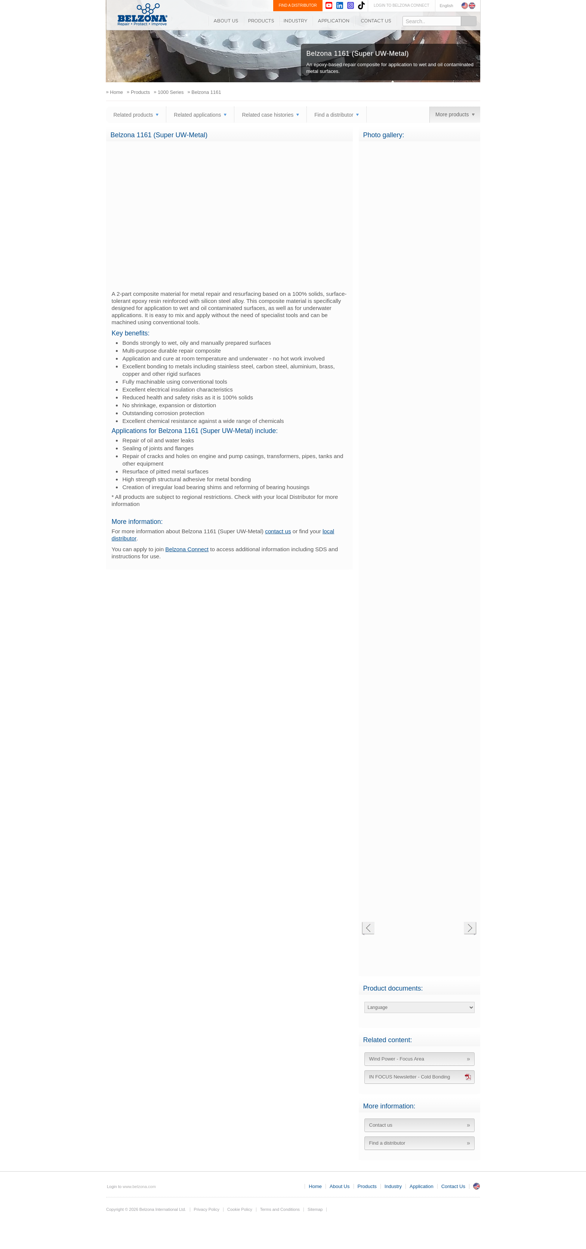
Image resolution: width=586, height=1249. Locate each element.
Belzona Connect (187, 549)
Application (333, 21)
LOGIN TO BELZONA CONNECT (401, 5)
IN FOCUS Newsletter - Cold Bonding (409, 1077)
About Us (226, 21)
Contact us (380, 1125)
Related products (133, 115)
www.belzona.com (142, 14)
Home (315, 1186)
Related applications (197, 115)
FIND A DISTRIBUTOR (298, 5)
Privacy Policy (206, 1209)
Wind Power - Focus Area (396, 1059)
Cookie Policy (239, 1209)
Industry (295, 21)
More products (452, 114)
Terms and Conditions (280, 1209)
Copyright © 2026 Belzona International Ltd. (146, 1209)
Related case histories (267, 115)
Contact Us (376, 21)
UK (476, 1186)
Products (261, 21)
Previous (367, 929)
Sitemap (315, 1209)
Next (469, 929)
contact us (278, 531)
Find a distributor (333, 115)
